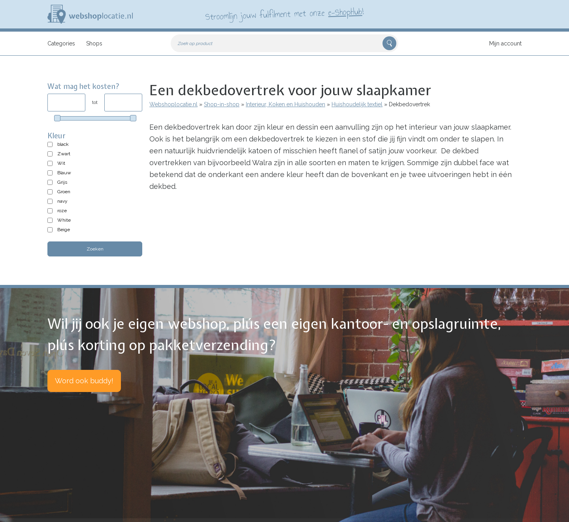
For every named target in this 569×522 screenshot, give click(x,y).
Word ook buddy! (84, 381)
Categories (61, 43)
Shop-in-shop (221, 104)
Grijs (62, 182)
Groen (63, 191)
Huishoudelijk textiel (357, 104)
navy (62, 201)
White (64, 220)
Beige (63, 229)
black (63, 144)
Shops (94, 43)
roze (62, 210)
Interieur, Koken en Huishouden (285, 104)
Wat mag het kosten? (83, 86)
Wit (61, 163)
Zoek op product (195, 43)
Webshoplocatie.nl (173, 104)
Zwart (63, 153)
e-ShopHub (345, 11)
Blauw (64, 172)
